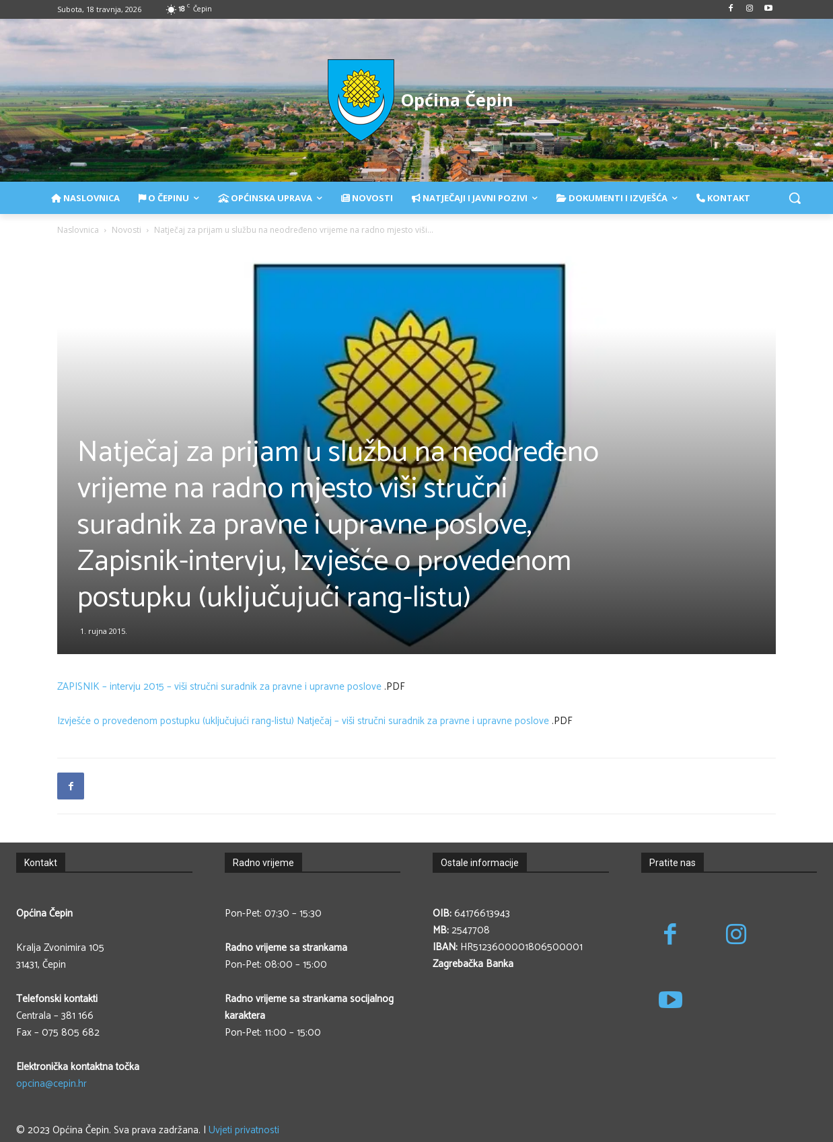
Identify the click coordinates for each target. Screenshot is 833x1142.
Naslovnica (78, 230)
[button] (794, 198)
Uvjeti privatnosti (244, 1130)
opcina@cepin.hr (51, 1083)
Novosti (126, 230)
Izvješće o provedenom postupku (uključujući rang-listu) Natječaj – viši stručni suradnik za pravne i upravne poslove (303, 721)
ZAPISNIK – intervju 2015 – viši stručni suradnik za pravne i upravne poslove (219, 686)
